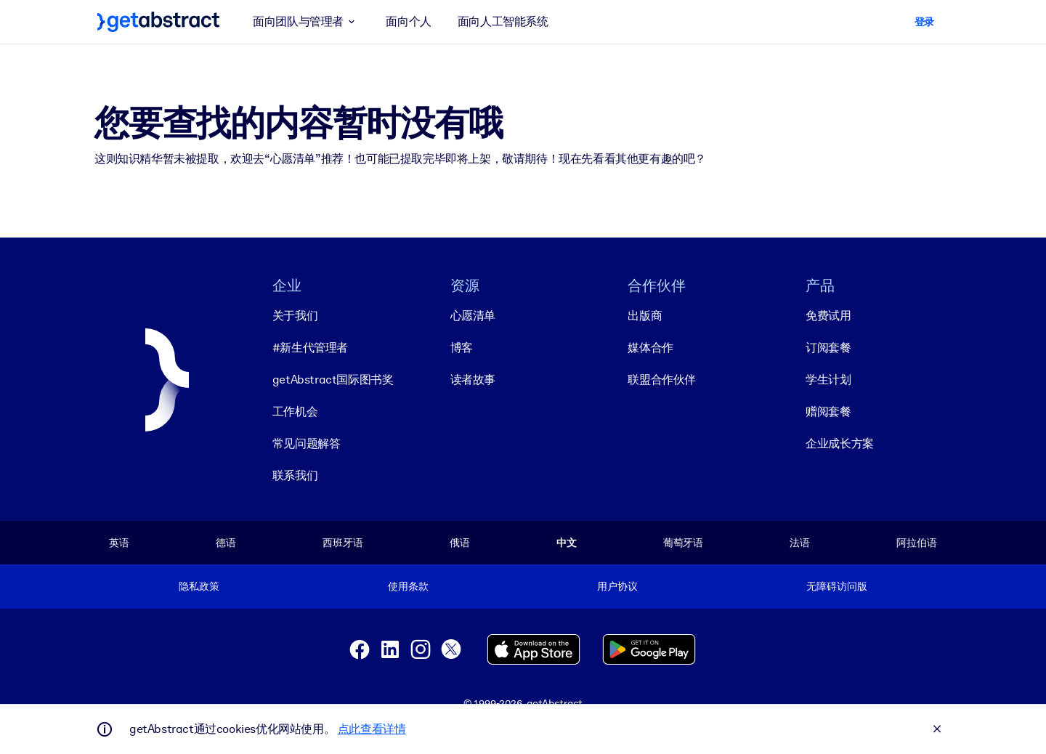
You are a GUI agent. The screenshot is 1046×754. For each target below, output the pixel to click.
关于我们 (294, 316)
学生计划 (828, 379)
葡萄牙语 (683, 542)
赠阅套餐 (828, 411)
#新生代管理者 (310, 347)
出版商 (645, 316)
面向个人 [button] (408, 21)
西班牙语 (342, 542)
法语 (800, 542)
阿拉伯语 (916, 542)
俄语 (460, 542)
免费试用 (828, 316)
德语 (226, 542)
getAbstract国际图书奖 (333, 379)
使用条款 (408, 586)
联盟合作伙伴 (662, 379)
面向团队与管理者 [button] (306, 22)
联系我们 (294, 475)
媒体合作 (650, 347)
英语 (119, 542)
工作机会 (294, 411)
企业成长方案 (840, 443)
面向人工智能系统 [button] (503, 21)
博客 (461, 347)
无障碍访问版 (836, 586)
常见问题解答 (306, 443)
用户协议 (617, 586)
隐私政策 (199, 586)
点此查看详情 (372, 729)
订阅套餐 (828, 347)
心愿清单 (472, 316)
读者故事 (472, 379)
